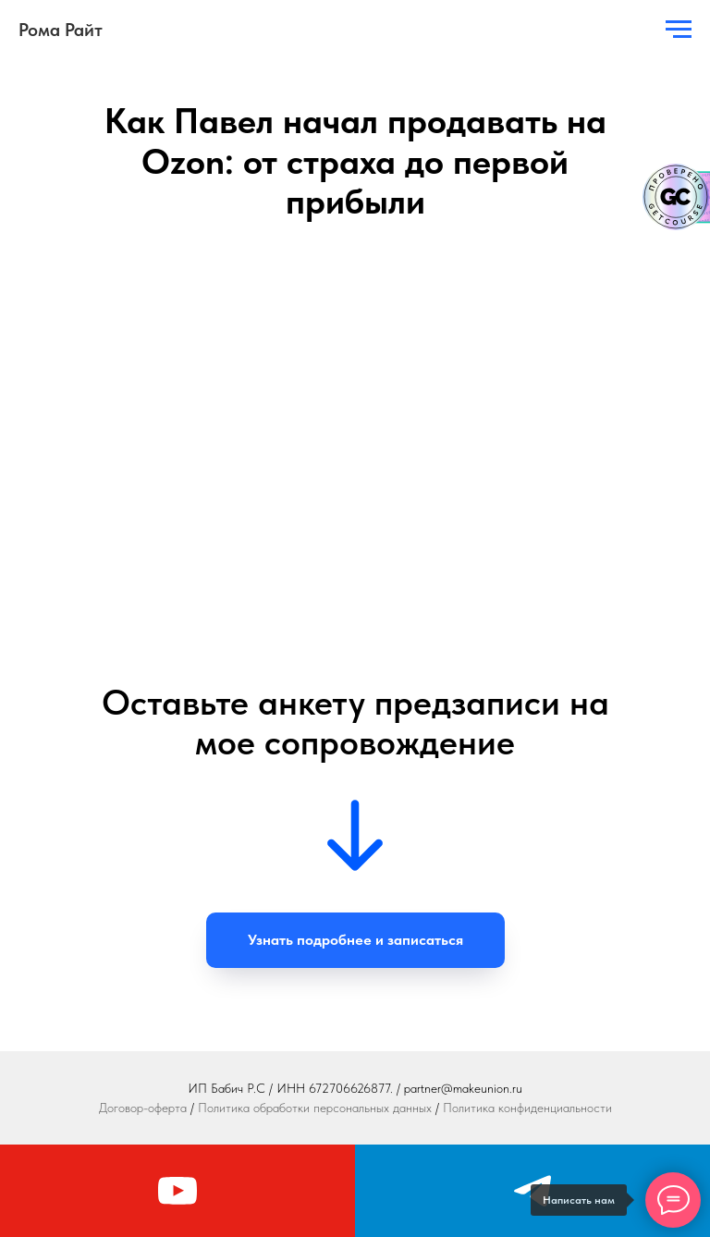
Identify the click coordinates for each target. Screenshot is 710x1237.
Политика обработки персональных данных (315, 1107)
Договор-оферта (143, 1107)
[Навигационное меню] (679, 29)
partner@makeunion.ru (463, 1088)
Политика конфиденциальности (527, 1107)
